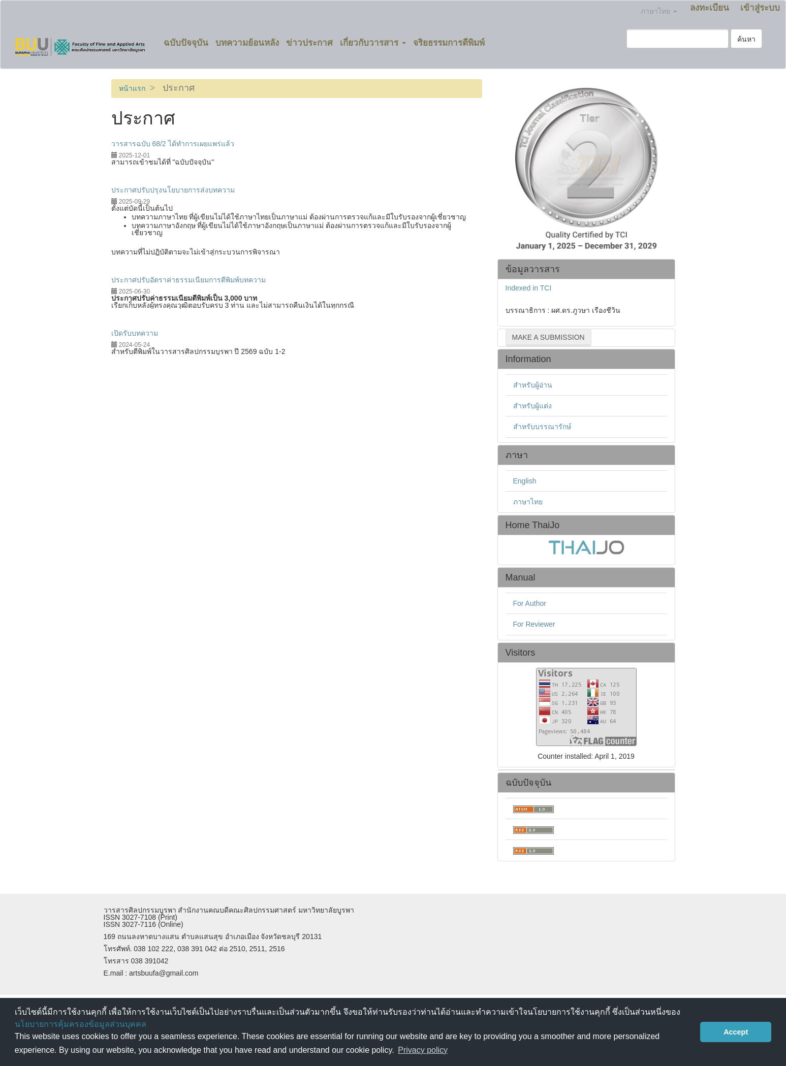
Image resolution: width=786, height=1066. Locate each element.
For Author (529, 603)
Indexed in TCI (529, 288)
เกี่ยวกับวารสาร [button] (373, 43)
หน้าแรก (132, 88)
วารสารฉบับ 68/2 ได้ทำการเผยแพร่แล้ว (172, 144)
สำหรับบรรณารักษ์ (542, 427)
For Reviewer (534, 624)
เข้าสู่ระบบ (760, 8)
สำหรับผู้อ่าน (532, 385)
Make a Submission (548, 337)
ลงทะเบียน (709, 8)
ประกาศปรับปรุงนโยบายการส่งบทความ (173, 190)
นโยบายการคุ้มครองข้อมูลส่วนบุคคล (80, 1024)
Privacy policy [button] (423, 1050)
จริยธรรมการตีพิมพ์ (449, 43)
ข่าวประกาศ (309, 43)
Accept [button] (736, 1032)
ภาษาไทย (528, 502)
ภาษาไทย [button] (659, 11)
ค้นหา (746, 39)
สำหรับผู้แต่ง (532, 406)
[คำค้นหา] (677, 38)
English (525, 481)
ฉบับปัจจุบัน (186, 43)
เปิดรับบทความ (134, 333)
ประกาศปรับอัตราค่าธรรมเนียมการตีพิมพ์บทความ (188, 280)
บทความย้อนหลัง (247, 43)
